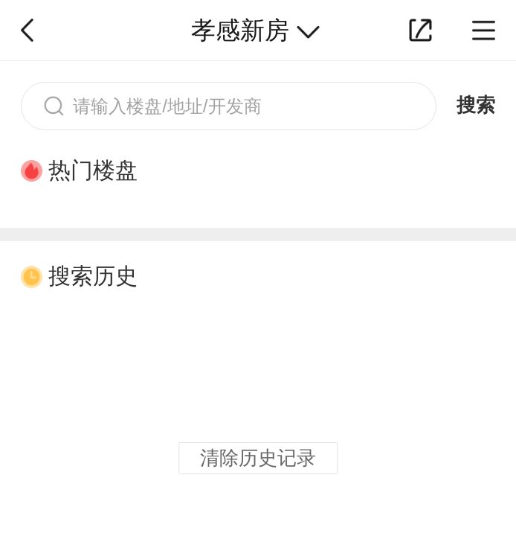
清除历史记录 (258, 457)
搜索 (476, 105)
